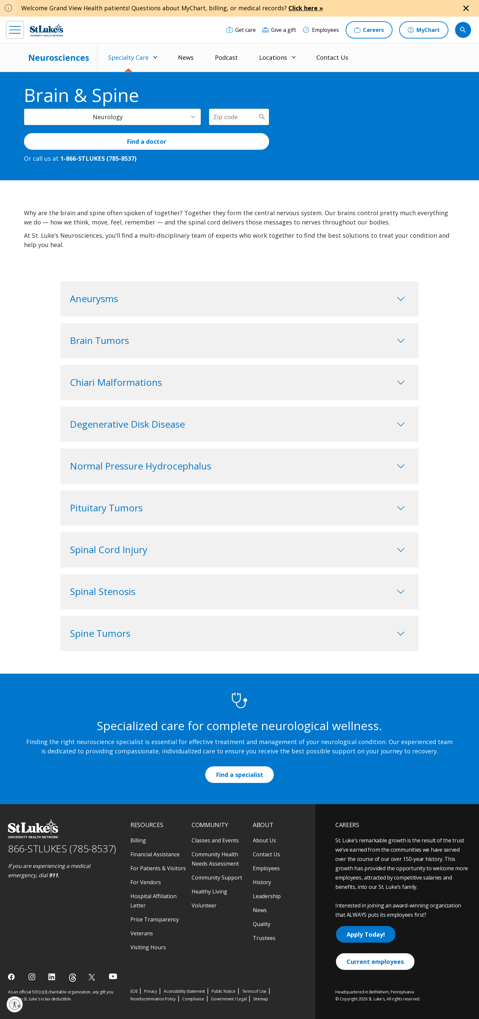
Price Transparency (154, 919)
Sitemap (260, 999)
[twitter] (92, 977)
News (186, 57)
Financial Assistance (155, 854)
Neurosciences (58, 57)
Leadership (267, 896)
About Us (264, 840)
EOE (133, 991)
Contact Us (332, 57)
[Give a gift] (279, 30)
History (262, 882)
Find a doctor (146, 141)
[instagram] (32, 977)
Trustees (264, 938)
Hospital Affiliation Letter (153, 900)
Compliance (193, 999)
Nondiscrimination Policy (153, 999)
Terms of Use (254, 991)
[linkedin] (52, 977)
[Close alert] (466, 8)
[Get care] (241, 30)
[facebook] (12, 977)
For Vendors (145, 882)
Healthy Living (209, 891)
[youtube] (113, 976)
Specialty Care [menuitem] (128, 57)
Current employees (375, 962)
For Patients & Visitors (158, 868)
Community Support (217, 877)
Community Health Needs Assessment (215, 859)
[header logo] (46, 29)
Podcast (226, 57)
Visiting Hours (148, 947)
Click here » (305, 8)
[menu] (15, 30)
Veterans (141, 933)
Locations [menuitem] (273, 57)
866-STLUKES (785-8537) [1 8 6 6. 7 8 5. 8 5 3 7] (62, 848)
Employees (266, 868)
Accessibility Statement (184, 991)
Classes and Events (215, 840)
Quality (261, 924)
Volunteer (204, 905)
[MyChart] (424, 30)
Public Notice (223, 991)
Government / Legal (228, 999)
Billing (138, 840)
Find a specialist (239, 775)
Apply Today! (366, 934)
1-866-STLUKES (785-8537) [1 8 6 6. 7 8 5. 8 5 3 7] (98, 158)
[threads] (73, 978)
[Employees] (321, 30)
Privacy (150, 991)
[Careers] (369, 30)
